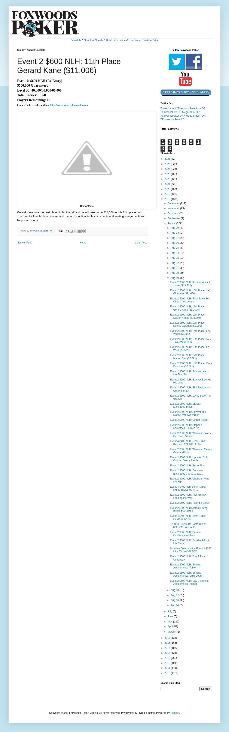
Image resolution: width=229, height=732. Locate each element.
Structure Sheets (93, 40)
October (172, 213)
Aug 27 (175, 237)
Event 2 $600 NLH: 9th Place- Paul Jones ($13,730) (190, 284)
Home (83, 242)
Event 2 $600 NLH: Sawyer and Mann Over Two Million (188, 413)
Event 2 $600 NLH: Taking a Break (189, 502)
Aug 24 (175, 252)
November (174, 208)
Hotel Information (115, 40)
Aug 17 (175, 595)
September (174, 218)
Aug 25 (175, 247)
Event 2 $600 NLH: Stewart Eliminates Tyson (185, 405)
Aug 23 (175, 257)
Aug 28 (175, 232)
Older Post (140, 242)
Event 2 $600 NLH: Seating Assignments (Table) (185, 566)
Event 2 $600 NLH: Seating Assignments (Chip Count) (186, 574)
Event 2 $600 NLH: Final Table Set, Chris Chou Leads (190, 300)
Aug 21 (175, 267)
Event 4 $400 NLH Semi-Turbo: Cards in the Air (188, 517)
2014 (168, 652)
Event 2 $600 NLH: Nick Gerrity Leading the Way (188, 496)
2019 (168, 193)
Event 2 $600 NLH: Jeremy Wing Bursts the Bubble (188, 510)
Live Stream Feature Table (143, 40)
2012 (168, 662)
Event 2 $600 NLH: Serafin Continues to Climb (185, 534)
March (171, 631)
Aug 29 (175, 227)
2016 (168, 642)
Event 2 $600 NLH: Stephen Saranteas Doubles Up (186, 427)
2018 (168, 199)
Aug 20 (175, 272)
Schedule (75, 40)
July (170, 611)
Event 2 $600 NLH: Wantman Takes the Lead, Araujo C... (190, 435)
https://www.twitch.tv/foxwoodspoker (69, 105)
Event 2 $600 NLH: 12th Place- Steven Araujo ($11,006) (187, 316)
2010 (168, 673)
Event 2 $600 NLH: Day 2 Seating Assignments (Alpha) (189, 582)
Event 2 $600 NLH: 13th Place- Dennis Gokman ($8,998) (187, 324)
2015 (168, 647)
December (174, 203)
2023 (168, 174)
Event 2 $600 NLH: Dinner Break (188, 419)
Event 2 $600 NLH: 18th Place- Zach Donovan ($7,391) (191, 365)
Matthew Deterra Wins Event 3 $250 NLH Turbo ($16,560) (190, 550)
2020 (168, 189)
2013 (168, 658)
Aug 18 (175, 590)
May (170, 621)
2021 (168, 183)
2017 (168, 637)
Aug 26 (175, 242)
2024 (168, 168)
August (172, 223)
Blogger (174, 712)
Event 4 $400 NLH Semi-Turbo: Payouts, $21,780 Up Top (188, 443)
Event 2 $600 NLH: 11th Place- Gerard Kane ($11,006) (187, 308)
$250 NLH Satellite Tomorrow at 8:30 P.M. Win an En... (188, 526)
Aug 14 (175, 605)
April (170, 626)
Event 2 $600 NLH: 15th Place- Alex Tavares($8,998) (190, 341)
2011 (168, 667)
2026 (168, 158)
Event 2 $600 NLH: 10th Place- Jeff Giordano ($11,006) (190, 292)
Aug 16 (175, 600)
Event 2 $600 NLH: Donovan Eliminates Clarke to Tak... (186, 472)
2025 (168, 163)
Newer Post (24, 242)
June (171, 616)
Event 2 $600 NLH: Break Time (187, 465)
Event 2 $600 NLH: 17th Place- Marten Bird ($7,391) (187, 357)
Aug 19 (175, 278)
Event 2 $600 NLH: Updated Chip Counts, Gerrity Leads (189, 459)
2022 (168, 178)
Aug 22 (175, 263)
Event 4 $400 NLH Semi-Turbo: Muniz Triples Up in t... (188, 488)
